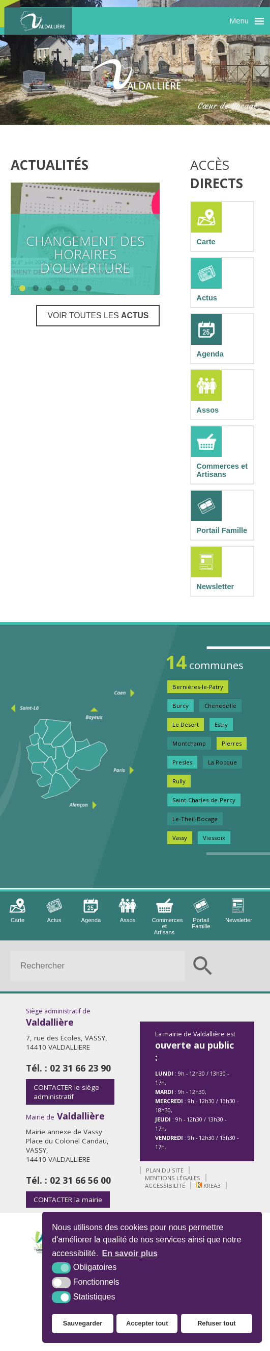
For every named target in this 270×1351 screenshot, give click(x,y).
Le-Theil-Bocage (195, 819)
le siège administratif (66, 1092)
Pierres (232, 743)
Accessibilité (165, 1185)
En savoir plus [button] (130, 1253)
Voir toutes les (97, 315)
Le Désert (185, 724)
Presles (182, 762)
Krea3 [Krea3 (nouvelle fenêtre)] (208, 1185)
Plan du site (165, 1170)
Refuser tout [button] (216, 1323)
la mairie (68, 1199)
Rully (179, 781)
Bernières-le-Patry (197, 687)
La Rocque (222, 762)
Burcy (180, 705)
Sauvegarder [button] (83, 1323)
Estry (221, 724)
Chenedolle (220, 705)
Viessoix (214, 838)
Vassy (179, 838)
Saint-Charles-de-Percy (203, 800)
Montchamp (189, 743)
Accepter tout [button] (147, 1323)
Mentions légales (172, 1178)
